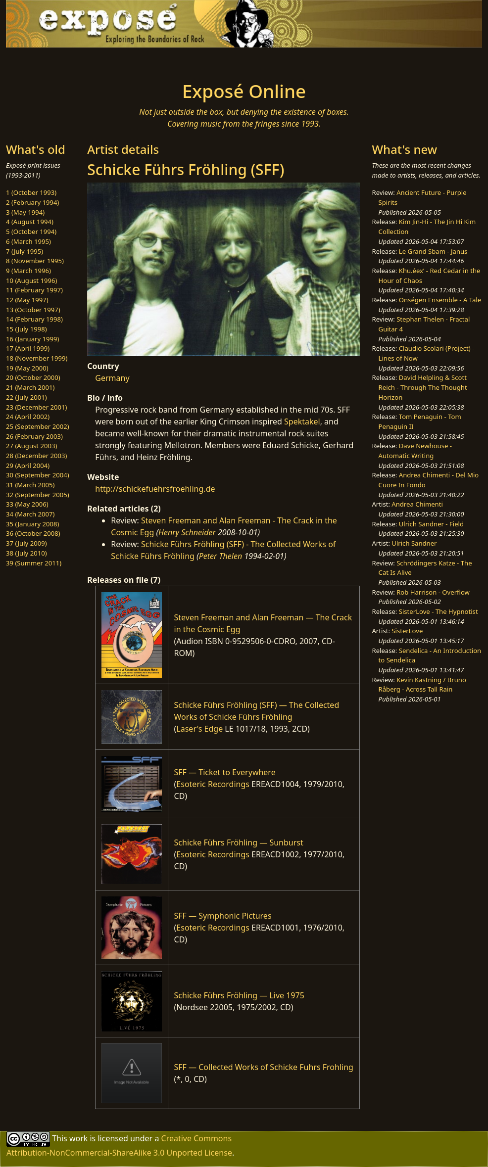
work (78, 1138)
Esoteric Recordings (212, 784)
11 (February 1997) (34, 289)
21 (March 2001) (30, 387)
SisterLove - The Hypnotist (438, 611)
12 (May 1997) (27, 299)
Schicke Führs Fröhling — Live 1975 (239, 995)
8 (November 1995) (35, 260)
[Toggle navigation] (91, 61)
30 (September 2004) (37, 474)
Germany (112, 378)
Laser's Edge (199, 728)
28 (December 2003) (36, 455)
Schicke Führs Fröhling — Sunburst (238, 842)
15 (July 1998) (26, 329)
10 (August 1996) (31, 280)
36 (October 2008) (33, 533)
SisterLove (407, 630)
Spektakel (302, 421)
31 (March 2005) (30, 484)
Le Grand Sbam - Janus (433, 251)
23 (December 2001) (36, 407)
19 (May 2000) (27, 368)
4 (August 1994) (29, 221)
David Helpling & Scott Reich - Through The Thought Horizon (423, 387)
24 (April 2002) (27, 416)
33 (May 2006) (27, 504)
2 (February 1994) (32, 202)
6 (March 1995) (28, 241)
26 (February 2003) (34, 436)
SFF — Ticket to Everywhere (225, 772)
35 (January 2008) (32, 523)
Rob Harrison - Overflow (433, 592)
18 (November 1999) (37, 358)
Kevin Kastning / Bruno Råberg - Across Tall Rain (422, 684)
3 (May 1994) (25, 212)
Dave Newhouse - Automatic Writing (415, 450)
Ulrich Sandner (414, 543)
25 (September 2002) (37, 426)
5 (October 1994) (31, 231)
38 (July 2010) (26, 553)
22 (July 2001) (26, 397)
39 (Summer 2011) (33, 563)
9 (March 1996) (28, 270)
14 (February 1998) (34, 319)
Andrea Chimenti (417, 504)
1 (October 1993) (31, 192)
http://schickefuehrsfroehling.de (155, 488)
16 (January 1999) (32, 338)
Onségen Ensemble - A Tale (440, 299)
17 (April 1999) (27, 348)
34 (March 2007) (30, 514)
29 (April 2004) (27, 465)
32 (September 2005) (37, 494)
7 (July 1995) (24, 251)
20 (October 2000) (33, 377)
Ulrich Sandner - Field (431, 523)
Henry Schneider (187, 532)
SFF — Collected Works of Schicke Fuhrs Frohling (263, 1067)
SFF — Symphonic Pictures (223, 915)
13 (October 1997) (33, 309)
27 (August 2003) (31, 445)
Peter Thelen (221, 556)
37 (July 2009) (26, 543)
